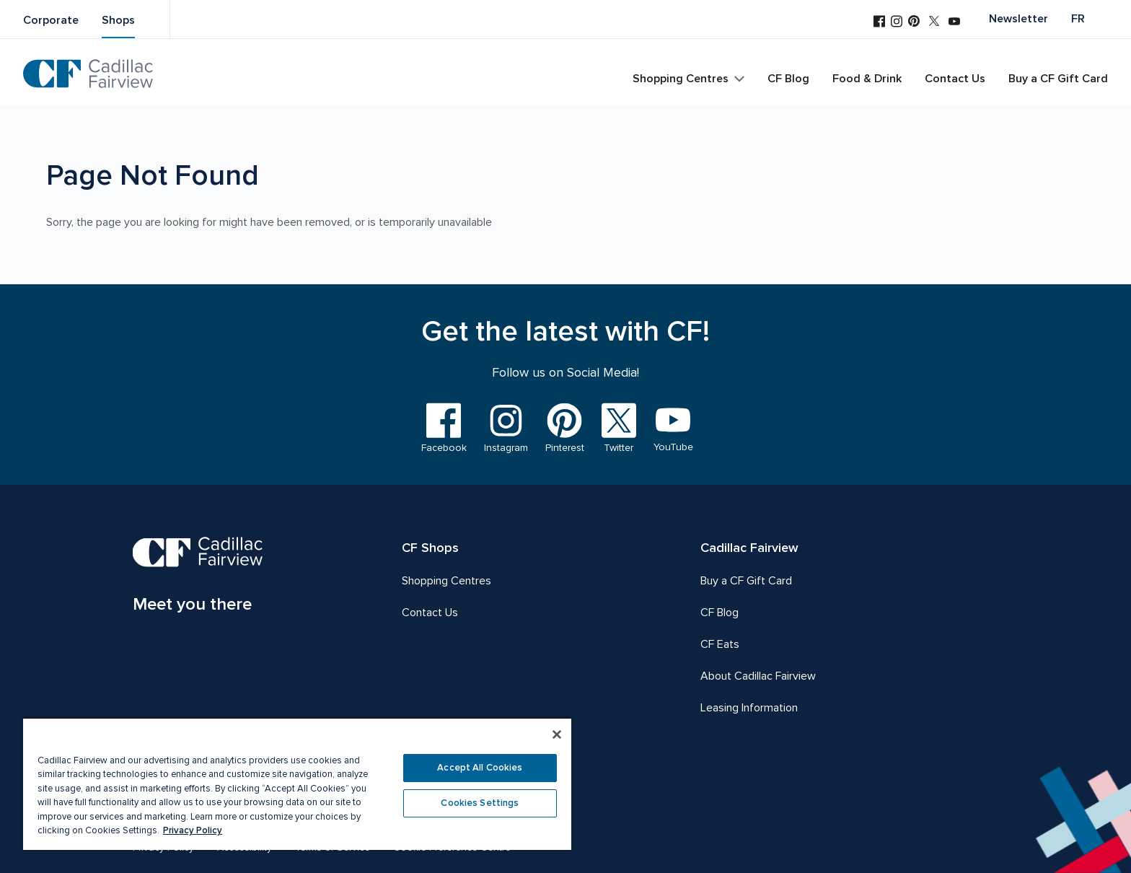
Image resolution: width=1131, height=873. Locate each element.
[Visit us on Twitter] (934, 22)
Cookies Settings (480, 803)
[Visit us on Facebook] (879, 22)
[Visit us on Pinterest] (914, 22)
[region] (297, 783)
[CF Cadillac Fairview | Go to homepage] (88, 73)
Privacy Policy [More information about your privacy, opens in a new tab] (192, 830)
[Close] (557, 734)
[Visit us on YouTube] (954, 22)
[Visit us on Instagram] (896, 22)
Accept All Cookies (479, 767)
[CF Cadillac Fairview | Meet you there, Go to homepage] (198, 577)
